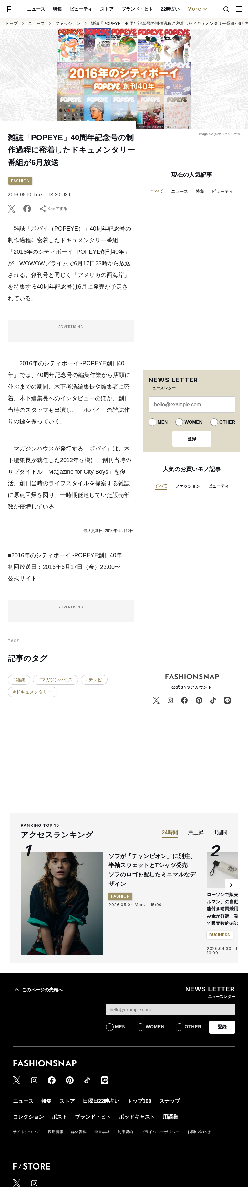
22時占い (170, 9)
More (198, 9)
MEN (163, 422)
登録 (191, 438)
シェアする (53, 209)
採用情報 (55, 1132)
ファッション (67, 23)
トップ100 (139, 1101)
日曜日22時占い (101, 1101)
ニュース (36, 9)
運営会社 (102, 1132)
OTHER (227, 422)
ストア (107, 9)
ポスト (59, 1117)
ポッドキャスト (137, 1117)
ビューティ (81, 9)
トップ (11, 23)
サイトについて (26, 1132)
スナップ (169, 1101)
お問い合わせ (199, 1132)
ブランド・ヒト (137, 9)
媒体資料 (79, 1132)
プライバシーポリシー (160, 1132)
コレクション (28, 1117)
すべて (157, 191)
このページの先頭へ (38, 990)
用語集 (170, 1117)
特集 (57, 9)
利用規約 (125, 1132)
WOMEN (193, 422)
